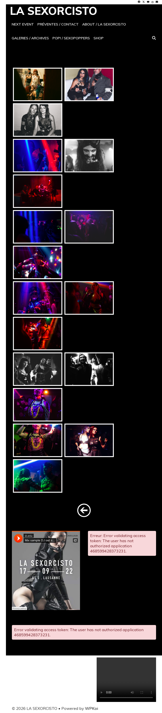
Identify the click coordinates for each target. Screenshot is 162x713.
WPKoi (91, 708)
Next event (23, 24)
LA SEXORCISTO (53, 11)
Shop (98, 38)
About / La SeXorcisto (104, 24)
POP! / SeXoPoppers (71, 38)
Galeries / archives (30, 38)
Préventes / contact (58, 24)
